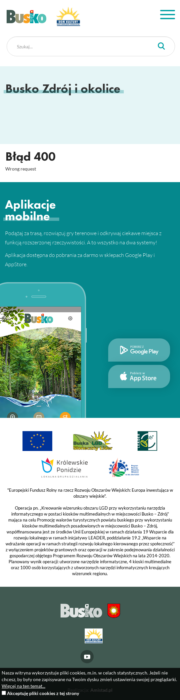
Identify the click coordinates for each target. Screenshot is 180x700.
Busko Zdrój (26, 16)
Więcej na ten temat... (23, 686)
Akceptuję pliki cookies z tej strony (43, 693)
